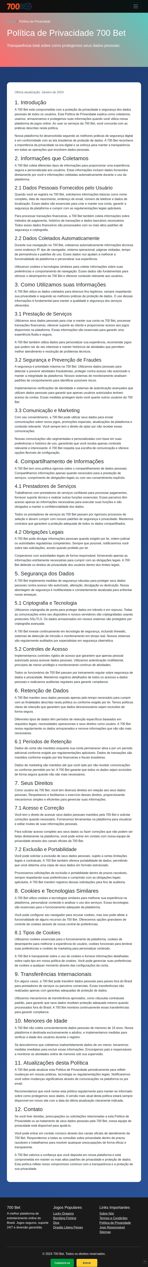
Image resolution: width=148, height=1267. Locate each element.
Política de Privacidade (115, 1222)
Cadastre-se (62, 1263)
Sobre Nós (106, 1213)
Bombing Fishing (64, 1218)
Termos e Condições (113, 1218)
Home (11, 21)
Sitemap (105, 1232)
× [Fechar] (144, 1261)
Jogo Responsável (112, 1227)
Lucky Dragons (63, 1213)
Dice (56, 1222)
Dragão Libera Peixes (68, 1227)
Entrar (87, 1263)
